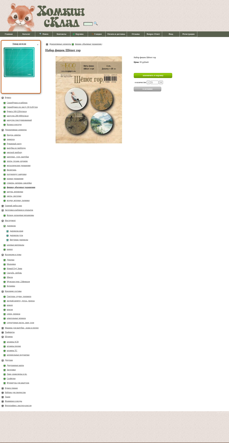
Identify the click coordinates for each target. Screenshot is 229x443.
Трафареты (10, 332)
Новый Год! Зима (14, 268)
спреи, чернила (13, 314)
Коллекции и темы (13, 254)
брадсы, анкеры (14, 135)
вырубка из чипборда (16, 148)
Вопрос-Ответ (153, 34)
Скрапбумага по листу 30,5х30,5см (22, 107)
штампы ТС (12, 350)
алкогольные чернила (16, 318)
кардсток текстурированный (19, 120)
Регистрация (189, 34)
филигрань (11, 170)
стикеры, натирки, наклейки (19, 183)
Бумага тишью (11, 388)
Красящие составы (13, 291)
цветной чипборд (14, 152)
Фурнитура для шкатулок (18, 383)
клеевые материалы (15, 245)
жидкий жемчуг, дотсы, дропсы (21, 301)
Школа (10, 277)
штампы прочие (14, 346)
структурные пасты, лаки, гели (20, 322)
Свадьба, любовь (14, 273)
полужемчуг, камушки (16, 174)
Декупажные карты (15, 365)
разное (10, 249)
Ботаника (11, 286)
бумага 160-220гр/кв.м (17, 111)
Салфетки (11, 378)
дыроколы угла (16, 235)
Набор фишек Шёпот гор (63, 50)
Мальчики (11, 264)
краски (10, 309)
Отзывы (136, 34)
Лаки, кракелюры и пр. (17, 374)
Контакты (61, 34)
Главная (9, 34)
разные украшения (15, 178)
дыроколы (11, 225)
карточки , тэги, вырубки (18, 157)
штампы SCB (13, 342)
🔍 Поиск (44, 34)
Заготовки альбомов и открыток (19, 210)
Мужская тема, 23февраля (18, 281)
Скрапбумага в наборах (17, 102)
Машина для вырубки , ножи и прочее (22, 328)
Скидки (97, 34)
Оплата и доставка (116, 34)
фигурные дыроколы (19, 239)
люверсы (11, 139)
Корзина (78, 34)
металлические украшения (18, 165)
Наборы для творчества (15, 392)
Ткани (7, 397)
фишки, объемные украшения (21, 187)
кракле (10, 305)
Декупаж (9, 360)
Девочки (10, 260)
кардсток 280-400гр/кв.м (18, 116)
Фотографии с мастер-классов (18, 405)
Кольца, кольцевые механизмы (20, 215)
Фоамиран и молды (13, 401)
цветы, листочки (14, 196)
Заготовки (11, 369)
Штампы (9, 336)
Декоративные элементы (16, 129)
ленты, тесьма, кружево (17, 161)
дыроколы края (16, 231)
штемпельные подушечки (18, 355)
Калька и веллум (14, 124)
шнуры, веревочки (15, 191)
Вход (171, 34)
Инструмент (10, 220)
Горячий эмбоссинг (13, 205)
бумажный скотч (14, 143)
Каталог (26, 34)
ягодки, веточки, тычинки (18, 200)
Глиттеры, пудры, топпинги (19, 296)
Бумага (8, 97)
